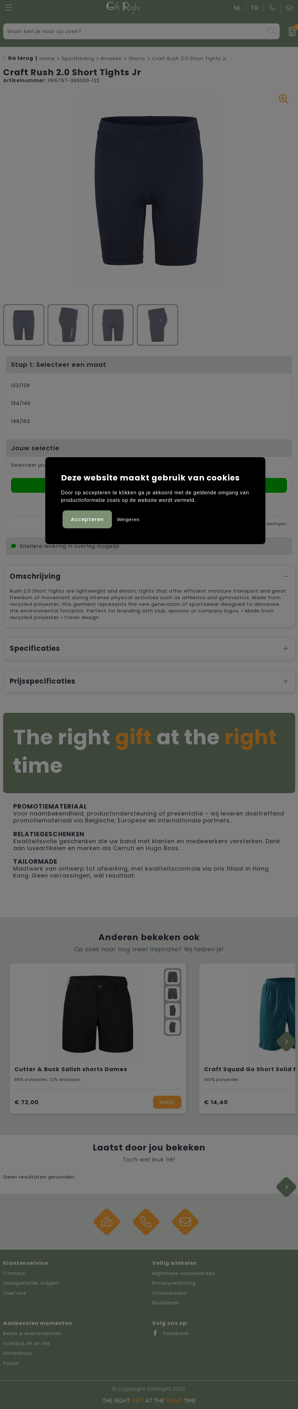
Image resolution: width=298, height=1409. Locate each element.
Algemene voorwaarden (183, 1273)
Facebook (170, 1333)
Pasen (11, 1363)
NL (237, 8)
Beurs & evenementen (32, 1333)
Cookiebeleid (169, 1293)
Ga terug (20, 58)
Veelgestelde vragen (30, 1283)
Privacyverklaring (174, 1283)
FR (254, 8)
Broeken (111, 58)
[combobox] (134, 31)
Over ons (14, 1293)
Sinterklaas (17, 1353)
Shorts (137, 58)
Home (47, 58)
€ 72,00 (26, 1102)
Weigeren (128, 519)
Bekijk (167, 1102)
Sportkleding (78, 58)
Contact (14, 1273)
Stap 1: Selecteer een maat (58, 364)
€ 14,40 (216, 1102)
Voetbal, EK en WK (27, 1343)
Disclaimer (165, 1302)
